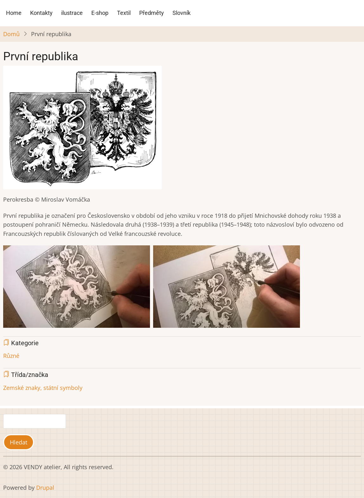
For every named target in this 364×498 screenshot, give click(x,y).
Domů (11, 34)
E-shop (99, 13)
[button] (82, 129)
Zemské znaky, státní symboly (42, 387)
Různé (11, 355)
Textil (124, 13)
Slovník (181, 13)
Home (14, 13)
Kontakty (41, 13)
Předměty (151, 13)
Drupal (45, 487)
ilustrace (72, 13)
